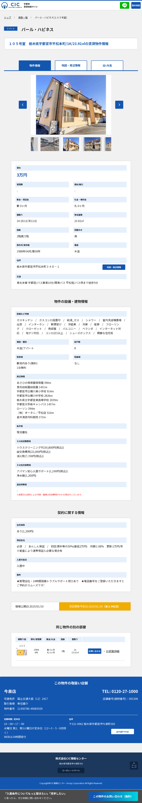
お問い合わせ (95, 651)
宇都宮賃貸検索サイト (31, 5)
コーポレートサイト (71, 770)
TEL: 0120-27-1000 (120, 691)
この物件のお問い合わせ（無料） (113, 796)
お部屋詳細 (112, 651)
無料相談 (136, 5)
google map (122, 731)
